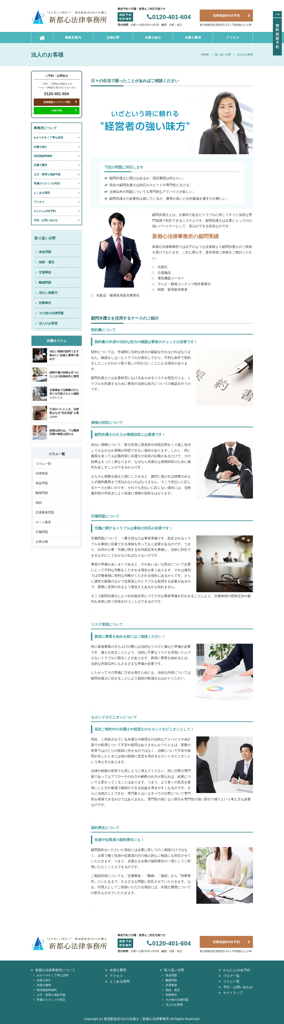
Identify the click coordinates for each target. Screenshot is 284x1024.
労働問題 (42, 532)
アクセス (232, 37)
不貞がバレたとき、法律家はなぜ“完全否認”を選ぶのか (64, 413)
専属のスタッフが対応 (47, 183)
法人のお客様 (48, 323)
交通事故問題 (45, 512)
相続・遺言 (46, 262)
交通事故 (45, 272)
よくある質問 (42, 192)
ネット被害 (43, 522)
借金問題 (45, 252)
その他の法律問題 (51, 313)
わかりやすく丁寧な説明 (48, 137)
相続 (39, 502)
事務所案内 (73, 37)
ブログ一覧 (231, 976)
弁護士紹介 (153, 37)
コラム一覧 (43, 463)
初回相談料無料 (43, 156)
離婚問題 (45, 282)
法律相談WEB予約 (226, 15)
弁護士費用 (193, 37)
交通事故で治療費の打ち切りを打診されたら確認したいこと (64, 394)
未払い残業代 (48, 292)
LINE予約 (56, 110)
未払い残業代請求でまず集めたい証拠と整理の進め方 (64, 355)
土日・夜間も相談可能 (47, 174)
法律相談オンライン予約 (56, 102)
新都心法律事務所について (55, 970)
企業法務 (42, 541)
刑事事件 (45, 303)
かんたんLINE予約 (45, 211)
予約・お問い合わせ (46, 220)
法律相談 (42, 473)
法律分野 (113, 37)
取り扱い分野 (174, 970)
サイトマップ (233, 992)
